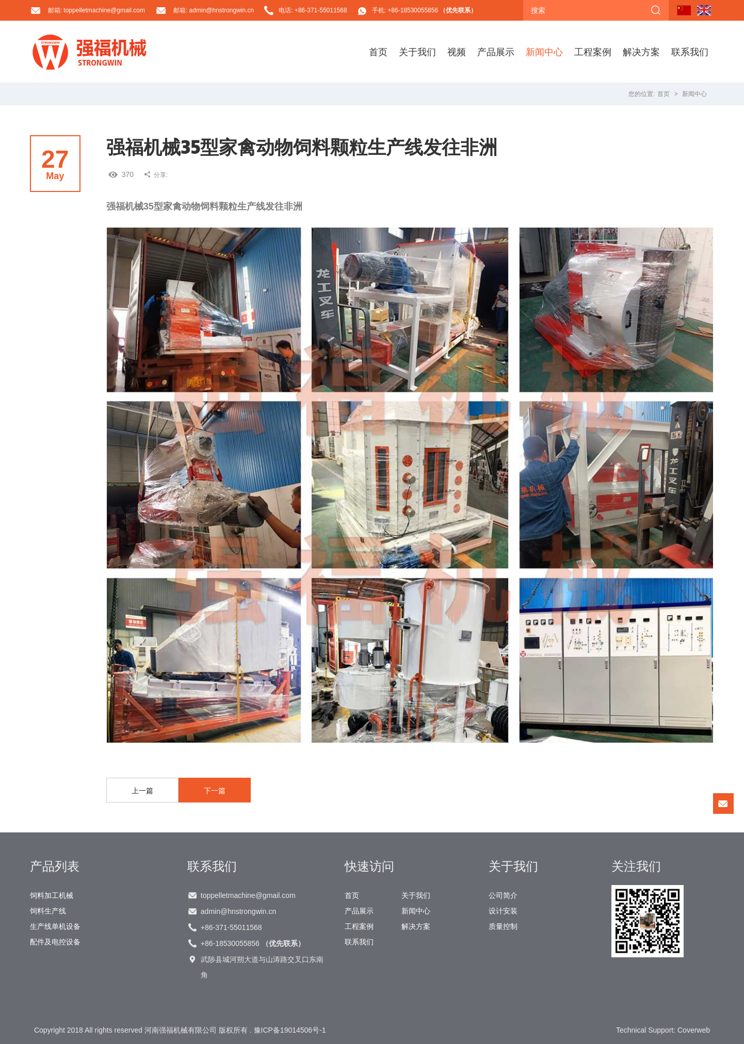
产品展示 (495, 51)
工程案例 (592, 51)
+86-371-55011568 (231, 927)
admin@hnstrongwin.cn (239, 911)
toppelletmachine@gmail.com (248, 895)
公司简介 (503, 895)
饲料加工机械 (51, 895)
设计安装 (503, 911)
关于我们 (417, 51)
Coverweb (693, 1030)
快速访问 (369, 866)
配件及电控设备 (55, 942)
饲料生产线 (48, 911)
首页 (378, 51)
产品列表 (54, 866)
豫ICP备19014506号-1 (290, 1030)
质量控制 (503, 926)
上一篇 (142, 790)
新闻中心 (544, 51)
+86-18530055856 (253, 943)
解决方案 (641, 51)
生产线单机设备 (55, 926)
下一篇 (214, 790)
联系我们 (689, 51)
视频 (456, 51)
